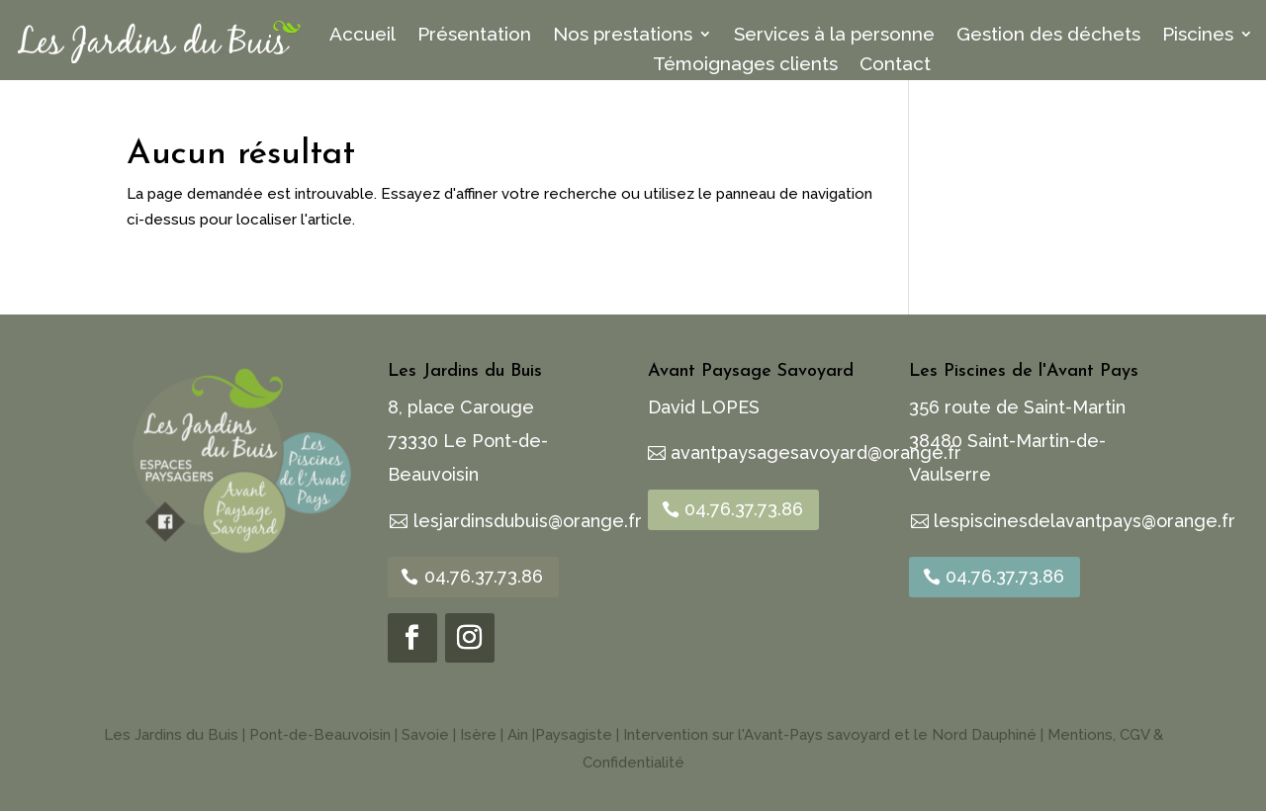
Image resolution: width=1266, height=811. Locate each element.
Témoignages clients (745, 65)
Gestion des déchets (1048, 36)
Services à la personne (834, 36)
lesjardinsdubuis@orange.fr (527, 520)
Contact (895, 65)
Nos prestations (622, 36)
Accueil (362, 36)
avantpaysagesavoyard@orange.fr (816, 452)
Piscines (1197, 36)
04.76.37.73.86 (483, 576)
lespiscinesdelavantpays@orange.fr (1084, 520)
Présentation (474, 36)
